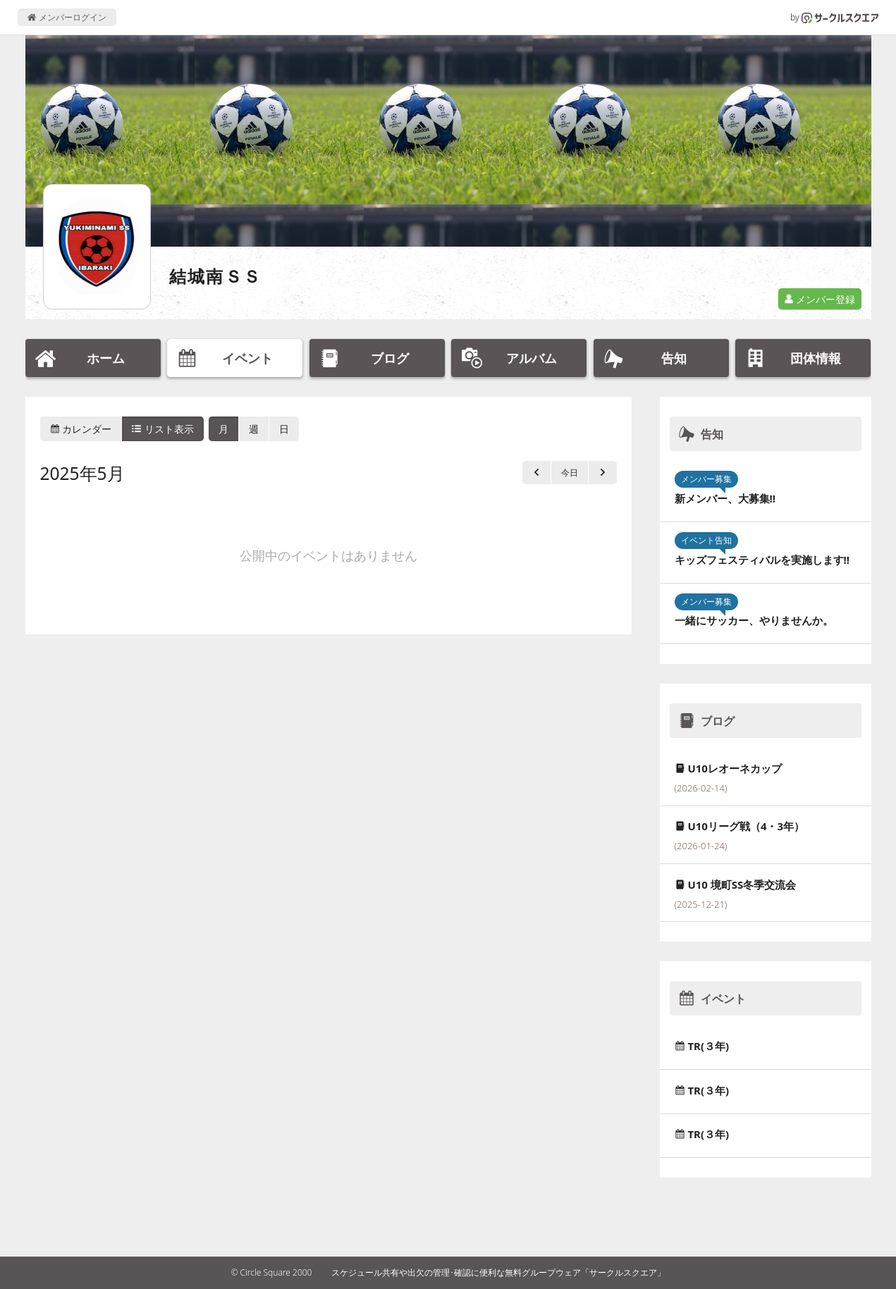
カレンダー (81, 429)
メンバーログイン (66, 17)
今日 (569, 473)
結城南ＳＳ (215, 276)
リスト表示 (163, 429)
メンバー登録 (820, 299)
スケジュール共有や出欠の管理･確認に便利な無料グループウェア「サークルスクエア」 (498, 1272)
